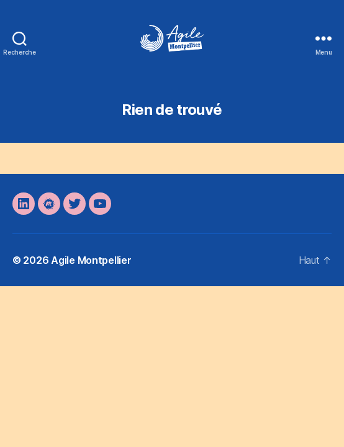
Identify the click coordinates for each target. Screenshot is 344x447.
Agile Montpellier (91, 260)
